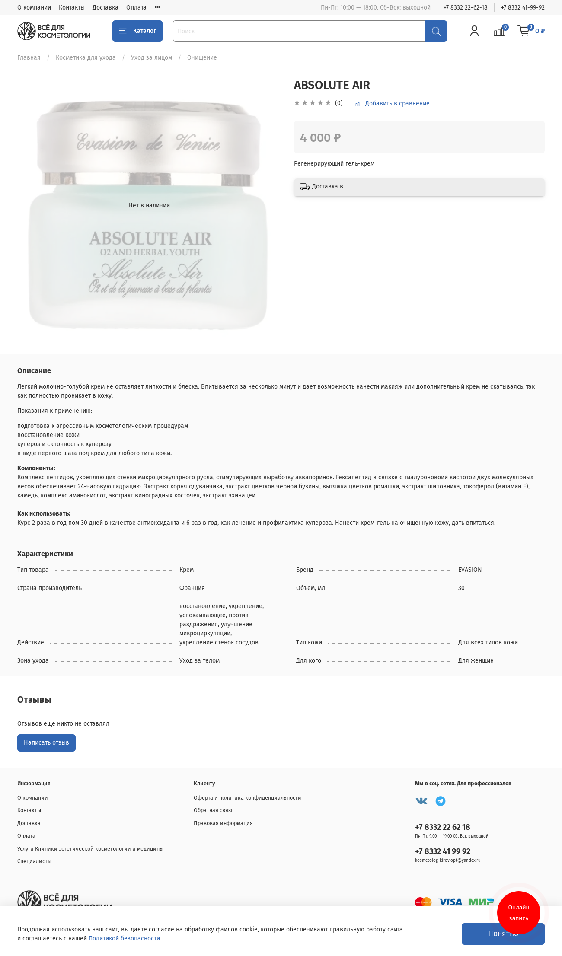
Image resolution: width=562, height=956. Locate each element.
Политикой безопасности (124, 938)
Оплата (136, 7)
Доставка (105, 7)
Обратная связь (214, 810)
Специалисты (34, 861)
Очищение (202, 57)
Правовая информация (223, 823)
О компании (34, 7)
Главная (29, 57)
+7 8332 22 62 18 (442, 827)
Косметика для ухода (86, 57)
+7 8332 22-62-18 (466, 7)
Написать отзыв (46, 742)
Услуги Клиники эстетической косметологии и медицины (90, 848)
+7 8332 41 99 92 (442, 851)
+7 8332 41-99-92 (523, 7)
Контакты (72, 7)
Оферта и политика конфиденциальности (247, 797)
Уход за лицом (151, 57)
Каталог (137, 31)
